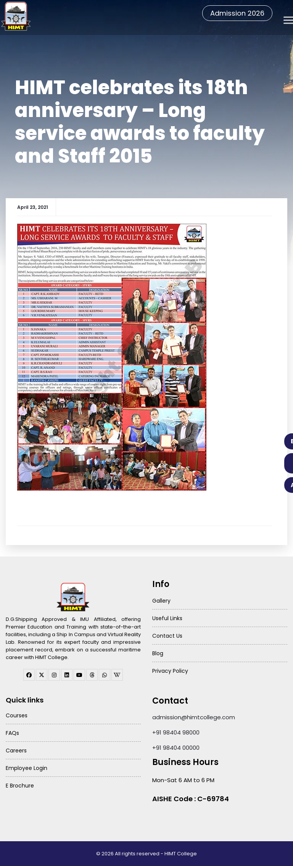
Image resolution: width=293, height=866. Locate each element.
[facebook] (29, 675)
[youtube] (79, 675)
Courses (16, 715)
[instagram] (54, 675)
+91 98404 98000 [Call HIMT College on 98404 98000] (176, 732)
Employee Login (26, 768)
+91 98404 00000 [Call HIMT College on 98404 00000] (176, 748)
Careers (16, 750)
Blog (157, 653)
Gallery (161, 601)
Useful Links (167, 618)
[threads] (92, 675)
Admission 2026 (237, 13)
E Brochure (20, 785)
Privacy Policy (170, 671)
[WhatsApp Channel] (104, 675)
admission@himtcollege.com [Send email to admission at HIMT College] (193, 717)
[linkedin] (66, 675)
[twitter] (41, 675)
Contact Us (167, 636)
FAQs (12, 733)
